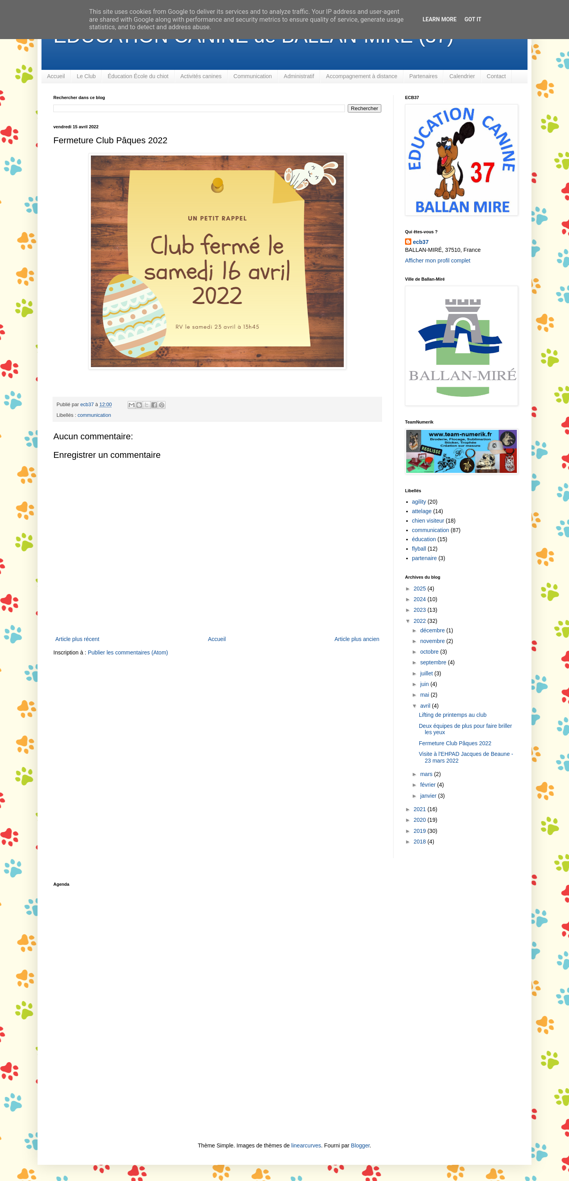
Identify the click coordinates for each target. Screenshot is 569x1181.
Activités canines (201, 76)
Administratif (299, 76)
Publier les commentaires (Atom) (128, 652)
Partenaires (423, 76)
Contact (496, 76)
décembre (433, 630)
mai (425, 695)
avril (426, 706)
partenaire (424, 558)
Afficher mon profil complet (437, 260)
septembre (434, 662)
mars (427, 774)
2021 (421, 809)
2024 (421, 599)
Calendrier (462, 76)
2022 (421, 621)
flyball (419, 549)
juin (425, 684)
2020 (421, 820)
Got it (472, 19)
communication (94, 415)
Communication (253, 76)
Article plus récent (77, 639)
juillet (427, 673)
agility (419, 502)
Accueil (56, 76)
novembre (433, 641)
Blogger (360, 1145)
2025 (421, 588)
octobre (430, 652)
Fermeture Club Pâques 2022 (455, 743)
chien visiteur (428, 520)
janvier (429, 796)
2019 (421, 831)
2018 (421, 841)
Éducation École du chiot (137, 76)
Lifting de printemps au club (452, 715)
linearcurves (306, 1145)
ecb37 (421, 242)
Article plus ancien (356, 639)
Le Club (86, 76)
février (428, 785)
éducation (424, 539)
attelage (422, 511)
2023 (421, 610)
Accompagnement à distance (362, 76)
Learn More (439, 19)
